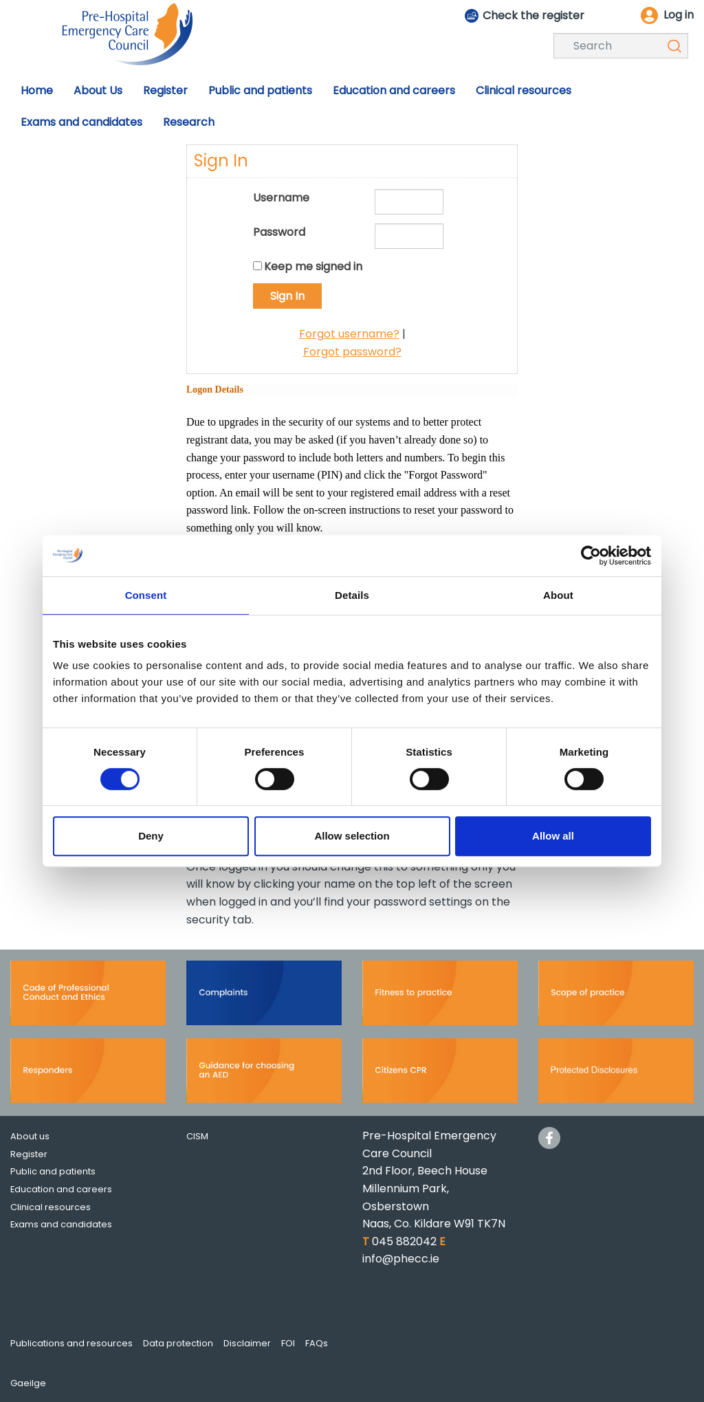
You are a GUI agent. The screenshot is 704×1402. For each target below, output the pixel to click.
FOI (288, 1343)
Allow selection (351, 836)
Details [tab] (352, 595)
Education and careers (61, 1189)
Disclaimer (247, 1343)
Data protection (178, 1343)
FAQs (316, 1343)
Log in (678, 15)
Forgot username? (349, 334)
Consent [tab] (146, 595)
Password (279, 232)
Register (28, 1154)
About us (30, 1136)
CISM (197, 1136)
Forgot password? (352, 352)
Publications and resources (71, 1343)
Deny (151, 836)
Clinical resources (50, 1207)
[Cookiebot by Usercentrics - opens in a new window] (591, 555)
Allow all (553, 836)
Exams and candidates (61, 1224)
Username (281, 198)
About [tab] (558, 595)
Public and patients (53, 1171)
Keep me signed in (313, 266)
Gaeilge (28, 1383)
